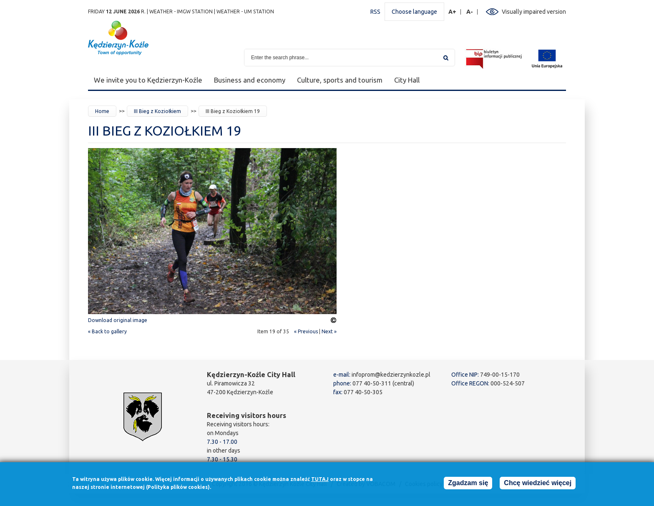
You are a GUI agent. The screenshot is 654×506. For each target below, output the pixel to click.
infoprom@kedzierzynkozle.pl (391, 374)
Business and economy (249, 80)
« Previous (306, 331)
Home (102, 111)
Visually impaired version (534, 11)
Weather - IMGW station (181, 11)
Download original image (117, 320)
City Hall (407, 80)
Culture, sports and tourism (339, 80)
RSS (375, 11)
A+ (452, 12)
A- (469, 12)
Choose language (414, 11)
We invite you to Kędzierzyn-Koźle (148, 80)
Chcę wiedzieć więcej (537, 484)
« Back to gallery (107, 331)
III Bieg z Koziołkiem (157, 111)
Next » (329, 331)
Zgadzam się (468, 484)
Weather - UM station (245, 11)
